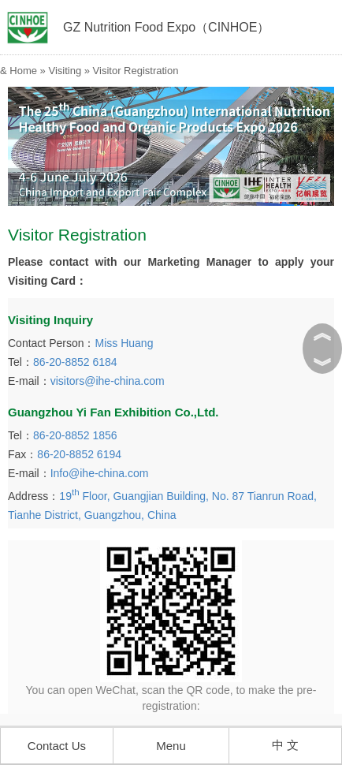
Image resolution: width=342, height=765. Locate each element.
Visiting (64, 70)
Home (23, 70)
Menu (171, 745)
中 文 (285, 745)
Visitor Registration (136, 70)
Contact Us (57, 745)
